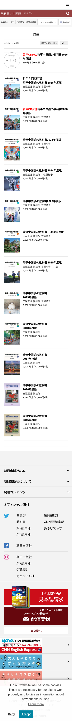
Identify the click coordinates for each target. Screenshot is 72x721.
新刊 (12, 22)
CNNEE (22, 569)
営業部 (21, 515)
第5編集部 (51, 515)
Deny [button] (11, 714)
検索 (68, 13)
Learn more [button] (36, 704)
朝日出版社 (36, 5)
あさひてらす (53, 528)
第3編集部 (24, 534)
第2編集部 (24, 528)
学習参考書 (31, 22)
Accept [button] (26, 714)
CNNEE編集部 (54, 521)
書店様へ (36, 631)
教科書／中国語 (11, 13)
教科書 (21, 521)
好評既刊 (20, 22)
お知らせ (5, 22)
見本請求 (66, 22)
